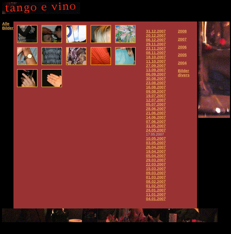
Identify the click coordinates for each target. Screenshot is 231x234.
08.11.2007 (156, 53)
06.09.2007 (156, 74)
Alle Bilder (7, 26)
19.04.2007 (156, 151)
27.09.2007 (156, 65)
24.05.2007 (156, 130)
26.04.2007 (156, 147)
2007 (182, 39)
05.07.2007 (156, 104)
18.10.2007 (156, 57)
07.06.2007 (156, 121)
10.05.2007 (156, 138)
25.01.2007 (156, 190)
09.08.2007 (156, 91)
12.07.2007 (156, 100)
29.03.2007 (156, 160)
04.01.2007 (156, 199)
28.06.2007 (156, 109)
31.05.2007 (156, 126)
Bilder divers (183, 73)
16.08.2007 (156, 87)
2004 (182, 63)
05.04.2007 (156, 156)
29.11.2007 (156, 44)
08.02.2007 (156, 181)
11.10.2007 (156, 61)
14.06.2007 (156, 117)
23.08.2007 (156, 83)
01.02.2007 (156, 186)
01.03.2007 (156, 177)
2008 (182, 31)
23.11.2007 (156, 48)
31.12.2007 (156, 31)
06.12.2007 (156, 40)
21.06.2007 (156, 113)
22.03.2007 (156, 164)
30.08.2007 (156, 78)
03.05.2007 (156, 143)
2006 (182, 47)
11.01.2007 (156, 194)
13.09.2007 (156, 70)
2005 (182, 55)
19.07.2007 (156, 96)
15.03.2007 (156, 168)
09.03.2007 (156, 173)
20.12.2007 (156, 35)
